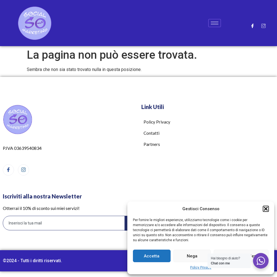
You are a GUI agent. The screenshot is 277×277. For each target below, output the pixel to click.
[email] (64, 223)
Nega (192, 256)
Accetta (151, 256)
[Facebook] (252, 25)
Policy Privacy (200, 267)
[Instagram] (263, 25)
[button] (266, 209)
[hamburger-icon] (214, 23)
